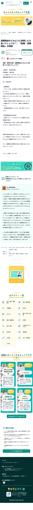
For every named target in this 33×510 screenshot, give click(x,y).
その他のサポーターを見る (16, 416)
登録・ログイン (26, 3)
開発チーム (24, 476)
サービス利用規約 (7, 468)
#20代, (13, 247)
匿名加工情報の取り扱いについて (12, 470)
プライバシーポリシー (18, 468)
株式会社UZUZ (6, 476)
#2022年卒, (22, 247)
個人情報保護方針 (16, 476)
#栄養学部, (11, 249)
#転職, (15, 249)
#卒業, (30, 247)
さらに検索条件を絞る (13, 5)
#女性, (10, 247)
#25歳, (17, 247)
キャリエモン (4, 32)
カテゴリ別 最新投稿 (16, 451)
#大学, (26, 247)
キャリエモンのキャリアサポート (10, 462)
